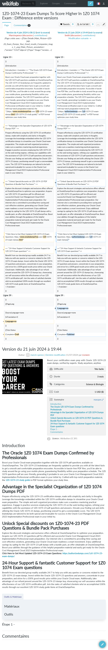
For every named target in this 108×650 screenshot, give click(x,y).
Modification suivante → (79, 38)
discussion (28, 35)
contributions (40, 35)
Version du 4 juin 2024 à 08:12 (20, 32)
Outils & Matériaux (13, 596)
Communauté (70, 3)
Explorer (44, 3)
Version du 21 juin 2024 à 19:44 (73, 32)
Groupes (56, 3)
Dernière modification (55, 355)
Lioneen (86, 355)
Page (6, 25)
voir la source (43, 32)
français (98, 3)
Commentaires (20, 25)
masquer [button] (97, 399)
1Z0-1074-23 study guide (18, 480)
